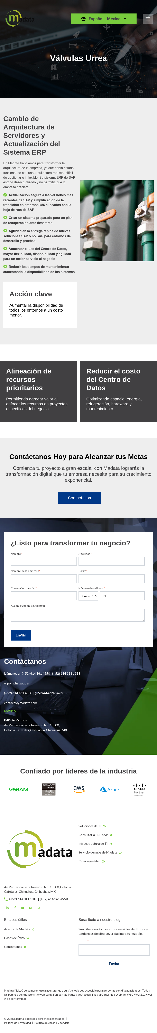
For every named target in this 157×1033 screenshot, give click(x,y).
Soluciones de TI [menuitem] (89, 826)
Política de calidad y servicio (52, 1022)
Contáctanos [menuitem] (13, 946)
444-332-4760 (54, 693)
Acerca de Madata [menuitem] (17, 929)
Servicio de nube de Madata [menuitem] (97, 852)
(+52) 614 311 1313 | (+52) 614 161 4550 (36, 899)
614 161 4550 (22, 693)
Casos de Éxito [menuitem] (14, 938)
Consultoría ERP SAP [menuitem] (93, 835)
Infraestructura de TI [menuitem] (93, 843)
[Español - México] (104, 18)
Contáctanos (79, 497)
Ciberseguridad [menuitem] (89, 861)
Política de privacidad (17, 1022)
